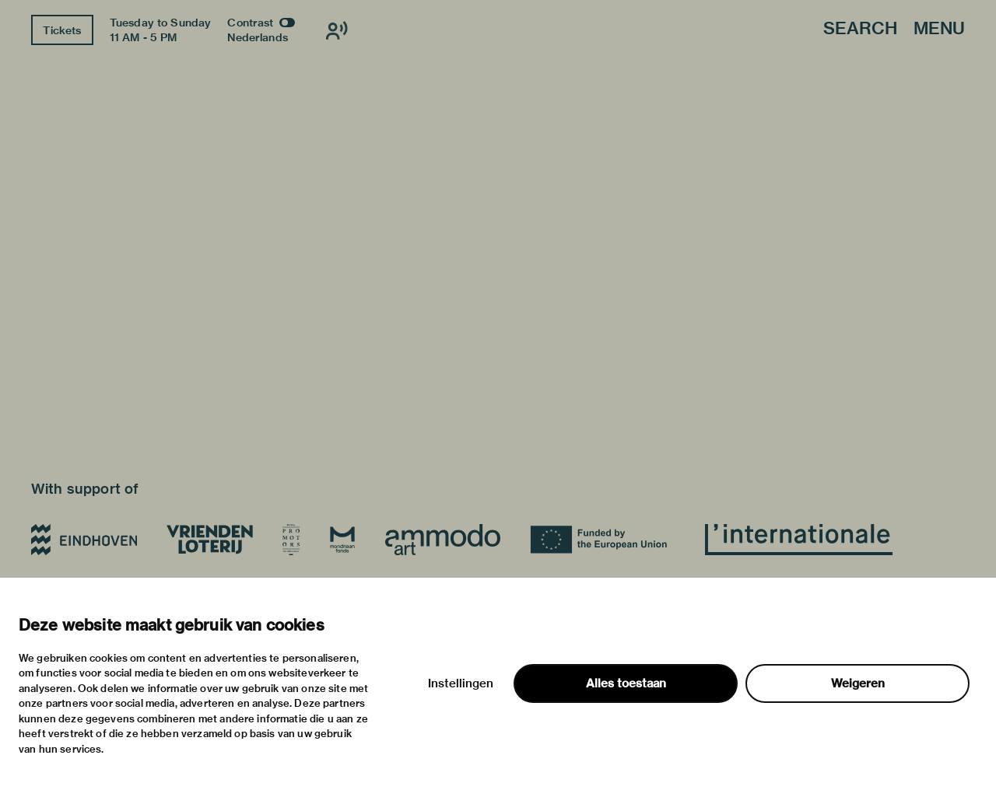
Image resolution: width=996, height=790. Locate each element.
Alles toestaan (626, 683)
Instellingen (460, 683)
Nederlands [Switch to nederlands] (257, 37)
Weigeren (858, 683)
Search (860, 29)
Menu (939, 29)
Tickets (62, 30)
